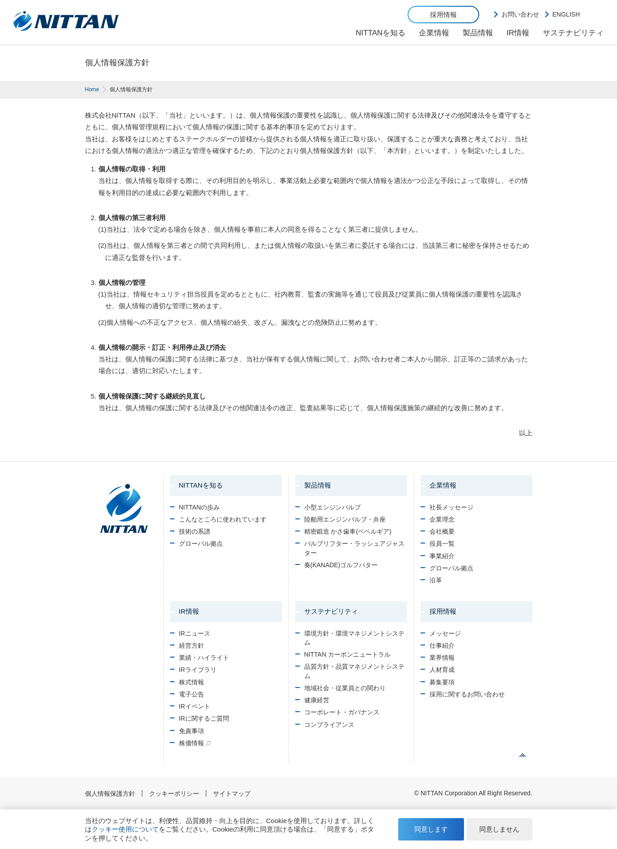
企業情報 (434, 33)
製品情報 (478, 33)
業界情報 (442, 657)
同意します (431, 829)
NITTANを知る (380, 33)
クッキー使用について (125, 829)
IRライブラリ (198, 669)
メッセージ (445, 633)
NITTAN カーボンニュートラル (347, 654)
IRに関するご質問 (204, 718)
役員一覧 (442, 543)
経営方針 (191, 645)
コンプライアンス (329, 724)
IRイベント (194, 706)
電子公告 (191, 694)
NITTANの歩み (199, 507)
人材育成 (442, 669)
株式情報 (191, 682)
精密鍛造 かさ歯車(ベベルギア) (347, 531)
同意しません (499, 829)
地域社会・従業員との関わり (345, 688)
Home (92, 89)
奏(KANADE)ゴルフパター (341, 565)
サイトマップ (232, 793)
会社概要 (442, 531)
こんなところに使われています (223, 519)
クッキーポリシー (174, 793)
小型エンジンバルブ (332, 507)
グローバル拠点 (201, 543)
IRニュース (194, 633)
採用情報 (443, 14)
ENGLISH (566, 14)
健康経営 (316, 700)
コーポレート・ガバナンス (341, 712)
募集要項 (442, 682)
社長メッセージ (451, 507)
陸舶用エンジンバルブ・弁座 (345, 519)
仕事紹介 (442, 645)
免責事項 (191, 730)
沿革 (436, 580)
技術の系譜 (194, 531)
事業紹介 (442, 556)
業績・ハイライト (204, 657)
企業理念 (442, 519)
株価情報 (191, 743)
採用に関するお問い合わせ (467, 694)
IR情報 (517, 33)
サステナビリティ (573, 33)
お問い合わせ (520, 14)
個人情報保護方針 (110, 793)
